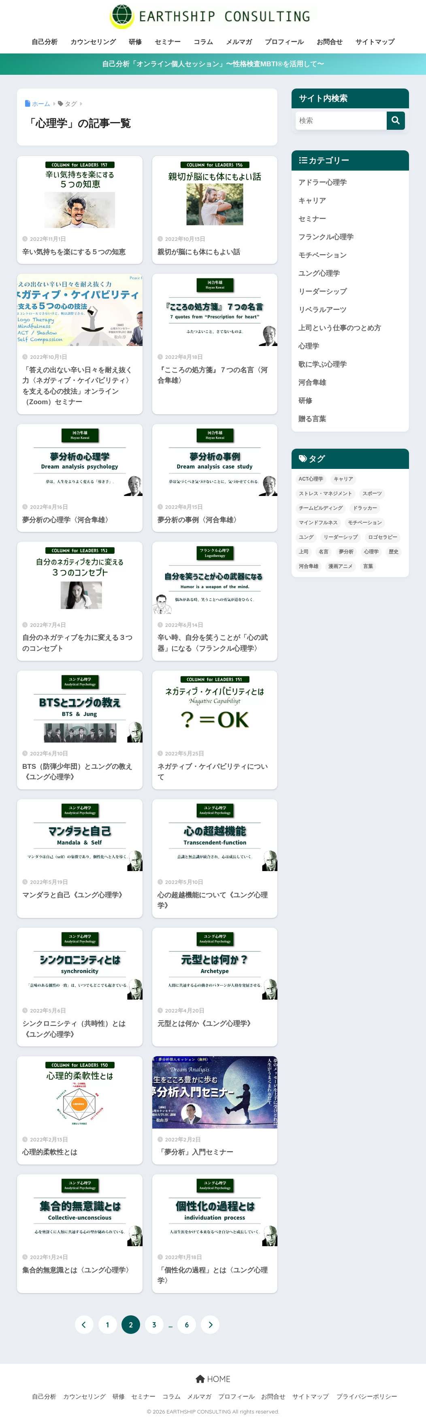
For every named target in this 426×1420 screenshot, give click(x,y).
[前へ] (84, 1324)
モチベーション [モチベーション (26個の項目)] (365, 522)
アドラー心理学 (322, 182)
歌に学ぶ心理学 (322, 364)
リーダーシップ (322, 291)
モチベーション (322, 255)
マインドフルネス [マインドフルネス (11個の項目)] (318, 522)
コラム (203, 41)
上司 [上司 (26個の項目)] (304, 552)
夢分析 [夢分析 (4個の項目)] (346, 552)
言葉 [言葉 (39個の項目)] (368, 566)
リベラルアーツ (322, 310)
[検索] (396, 121)
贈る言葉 (312, 419)
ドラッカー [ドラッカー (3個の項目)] (365, 508)
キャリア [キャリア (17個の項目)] (343, 479)
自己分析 (45, 41)
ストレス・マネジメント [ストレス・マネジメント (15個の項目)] (325, 493)
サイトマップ (375, 41)
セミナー (168, 41)
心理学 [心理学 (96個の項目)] (371, 552)
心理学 (308, 346)
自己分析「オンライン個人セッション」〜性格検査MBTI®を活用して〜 (213, 64)
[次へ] (210, 1324)
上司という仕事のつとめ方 (339, 328)
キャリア (312, 201)
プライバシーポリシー (367, 1396)
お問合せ (330, 41)
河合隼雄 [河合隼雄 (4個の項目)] (308, 566)
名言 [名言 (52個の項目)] (323, 552)
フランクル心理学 (326, 237)
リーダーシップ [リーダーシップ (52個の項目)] (341, 537)
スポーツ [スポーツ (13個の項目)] (372, 493)
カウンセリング (93, 41)
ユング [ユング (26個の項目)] (306, 537)
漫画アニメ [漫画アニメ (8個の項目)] (340, 566)
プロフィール (284, 41)
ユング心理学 (319, 273)
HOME (213, 1379)
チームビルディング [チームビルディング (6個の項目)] (321, 508)
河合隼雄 (312, 382)
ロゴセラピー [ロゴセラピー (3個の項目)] (382, 537)
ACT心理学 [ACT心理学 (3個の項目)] (311, 479)
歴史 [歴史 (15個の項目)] (393, 552)
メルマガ (239, 41)
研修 (135, 41)
